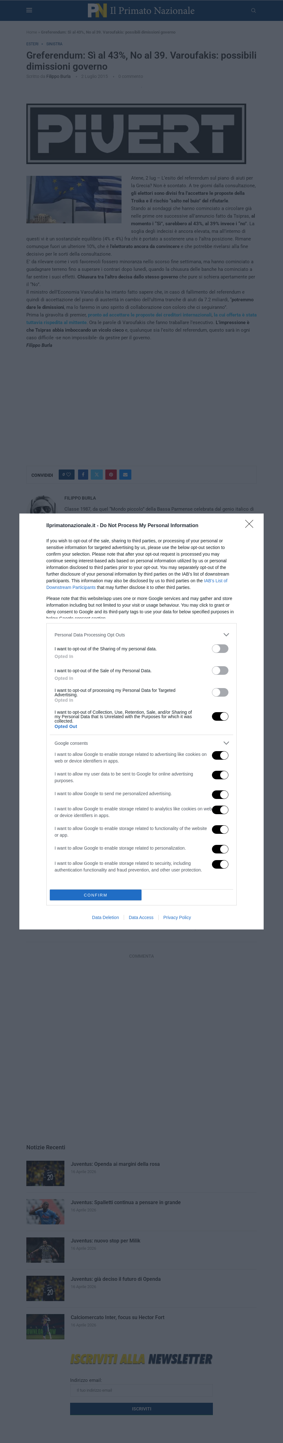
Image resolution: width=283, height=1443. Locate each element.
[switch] (220, 648)
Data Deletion (105, 917)
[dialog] (141, 721)
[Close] (251, 526)
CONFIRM (96, 895)
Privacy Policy (177, 917)
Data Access (141, 917)
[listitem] (141, 634)
